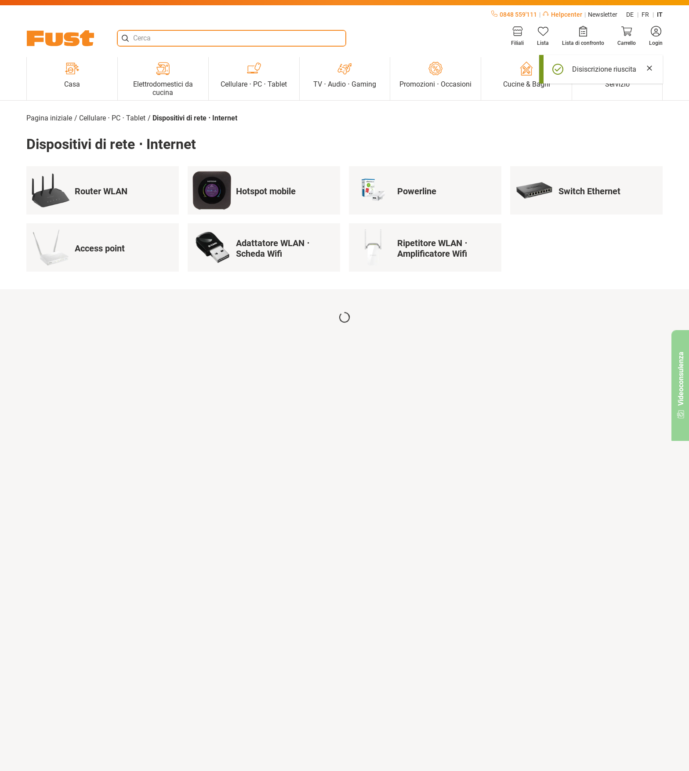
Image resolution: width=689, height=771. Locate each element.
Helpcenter (562, 14)
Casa (72, 75)
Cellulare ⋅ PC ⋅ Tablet (254, 75)
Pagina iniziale (49, 118)
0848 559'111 (514, 14)
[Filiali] (517, 36)
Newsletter (602, 14)
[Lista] (543, 36)
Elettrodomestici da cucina (163, 79)
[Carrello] (626, 36)
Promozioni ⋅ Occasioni (435, 75)
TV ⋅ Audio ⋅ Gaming (344, 75)
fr (645, 14)
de (630, 14)
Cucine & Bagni (526, 75)
